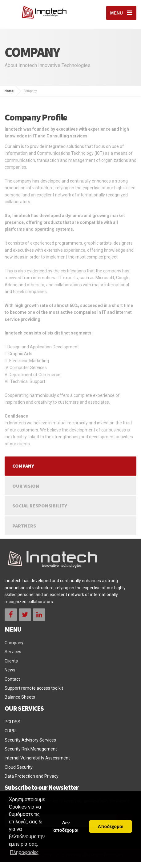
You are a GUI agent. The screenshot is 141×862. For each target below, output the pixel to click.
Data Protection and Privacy (31, 776)
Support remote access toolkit (34, 688)
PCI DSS (12, 721)
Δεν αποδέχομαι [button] (66, 826)
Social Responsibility (39, 505)
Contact (12, 679)
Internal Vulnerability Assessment (37, 757)
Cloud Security (19, 767)
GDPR (10, 730)
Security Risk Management (31, 748)
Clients (11, 660)
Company (23, 466)
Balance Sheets (20, 697)
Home (9, 91)
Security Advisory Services (30, 740)
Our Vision (25, 486)
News (10, 669)
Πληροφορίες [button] (24, 852)
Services (13, 651)
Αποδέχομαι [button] (110, 826)
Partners (24, 526)
